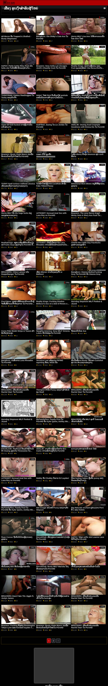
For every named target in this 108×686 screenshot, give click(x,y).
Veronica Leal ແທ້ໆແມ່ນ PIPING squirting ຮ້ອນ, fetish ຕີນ (49, 361)
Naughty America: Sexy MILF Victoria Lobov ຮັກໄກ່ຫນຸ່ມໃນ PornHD (53, 332)
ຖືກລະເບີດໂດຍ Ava (78, 331)
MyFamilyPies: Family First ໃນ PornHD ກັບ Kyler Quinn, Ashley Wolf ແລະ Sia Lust (52, 421)
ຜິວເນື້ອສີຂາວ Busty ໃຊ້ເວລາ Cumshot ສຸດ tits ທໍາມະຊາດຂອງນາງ (87, 361)
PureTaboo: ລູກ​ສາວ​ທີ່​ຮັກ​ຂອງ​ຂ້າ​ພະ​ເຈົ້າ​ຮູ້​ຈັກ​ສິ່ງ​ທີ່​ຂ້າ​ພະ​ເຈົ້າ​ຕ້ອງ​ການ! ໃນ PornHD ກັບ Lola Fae (17, 303)
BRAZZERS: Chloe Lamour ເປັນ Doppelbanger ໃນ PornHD (15, 273)
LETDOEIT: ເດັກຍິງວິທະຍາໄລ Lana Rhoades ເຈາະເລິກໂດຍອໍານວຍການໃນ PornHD (51, 245)
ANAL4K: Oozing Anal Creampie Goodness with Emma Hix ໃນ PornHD (88, 126)
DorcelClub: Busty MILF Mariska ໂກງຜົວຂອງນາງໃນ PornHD (52, 567)
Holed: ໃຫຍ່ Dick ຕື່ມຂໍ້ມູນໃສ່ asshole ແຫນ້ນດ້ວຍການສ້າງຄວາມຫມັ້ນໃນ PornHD (52, 97)
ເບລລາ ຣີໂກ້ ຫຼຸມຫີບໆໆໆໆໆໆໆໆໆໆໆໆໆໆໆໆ (45, 155)
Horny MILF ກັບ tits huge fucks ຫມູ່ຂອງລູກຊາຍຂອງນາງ (16, 214)
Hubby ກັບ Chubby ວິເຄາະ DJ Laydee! (52, 478)
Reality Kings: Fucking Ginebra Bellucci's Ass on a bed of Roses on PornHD (52, 303)
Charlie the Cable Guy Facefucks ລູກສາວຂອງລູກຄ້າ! (86, 244)
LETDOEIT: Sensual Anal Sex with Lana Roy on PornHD (51, 214)
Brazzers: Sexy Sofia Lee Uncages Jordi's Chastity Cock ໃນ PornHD (51, 67)
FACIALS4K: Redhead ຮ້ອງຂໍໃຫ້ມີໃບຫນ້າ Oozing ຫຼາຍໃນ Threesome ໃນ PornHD (17, 451)
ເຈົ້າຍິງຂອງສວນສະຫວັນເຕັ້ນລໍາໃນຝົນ (85, 566)
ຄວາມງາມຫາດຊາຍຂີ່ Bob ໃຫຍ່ (84, 449)
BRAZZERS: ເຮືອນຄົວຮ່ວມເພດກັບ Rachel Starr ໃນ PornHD (15, 391)
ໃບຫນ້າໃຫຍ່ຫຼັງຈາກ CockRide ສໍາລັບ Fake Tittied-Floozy (51, 185)
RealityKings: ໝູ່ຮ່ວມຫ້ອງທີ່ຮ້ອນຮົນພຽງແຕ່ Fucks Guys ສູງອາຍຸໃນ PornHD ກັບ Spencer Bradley (17, 245)
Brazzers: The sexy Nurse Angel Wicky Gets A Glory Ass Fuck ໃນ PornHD (85, 215)
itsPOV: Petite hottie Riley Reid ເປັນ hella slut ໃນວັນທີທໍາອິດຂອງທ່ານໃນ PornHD (17, 68)
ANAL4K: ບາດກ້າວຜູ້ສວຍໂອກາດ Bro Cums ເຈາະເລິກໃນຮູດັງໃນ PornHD (51, 450)
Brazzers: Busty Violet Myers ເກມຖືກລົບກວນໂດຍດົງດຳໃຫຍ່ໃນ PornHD (17, 155)
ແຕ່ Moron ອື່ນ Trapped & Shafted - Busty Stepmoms (16, 37)
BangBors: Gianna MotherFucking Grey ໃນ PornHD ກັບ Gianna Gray (86, 273)
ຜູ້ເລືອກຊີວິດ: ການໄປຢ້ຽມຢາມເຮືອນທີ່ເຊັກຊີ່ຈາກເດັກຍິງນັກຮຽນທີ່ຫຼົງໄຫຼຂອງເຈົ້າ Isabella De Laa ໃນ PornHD (88, 97)
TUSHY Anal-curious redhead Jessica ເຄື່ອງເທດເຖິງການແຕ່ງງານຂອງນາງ (18, 185)
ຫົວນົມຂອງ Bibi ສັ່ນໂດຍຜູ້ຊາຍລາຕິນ (15, 566)
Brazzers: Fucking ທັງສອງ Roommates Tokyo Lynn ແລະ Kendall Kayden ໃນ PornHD (18, 627)
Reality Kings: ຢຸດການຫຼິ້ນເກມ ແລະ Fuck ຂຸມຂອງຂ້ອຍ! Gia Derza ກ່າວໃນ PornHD (86, 68)
